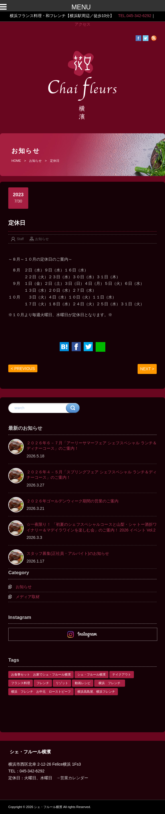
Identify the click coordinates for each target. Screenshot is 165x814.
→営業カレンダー (72, 778)
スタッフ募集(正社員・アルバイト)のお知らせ (68, 553)
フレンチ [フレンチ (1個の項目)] (43, 683)
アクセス (82, 24)
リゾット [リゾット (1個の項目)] (62, 683)
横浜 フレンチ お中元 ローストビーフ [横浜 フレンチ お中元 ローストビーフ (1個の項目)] (41, 691)
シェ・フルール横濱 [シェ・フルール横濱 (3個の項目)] (91, 674)
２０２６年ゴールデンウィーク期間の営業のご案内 (72, 501)
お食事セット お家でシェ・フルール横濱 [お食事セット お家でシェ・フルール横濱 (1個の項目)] (41, 674)
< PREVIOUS (23, 368)
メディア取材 (28, 596)
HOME (16, 160)
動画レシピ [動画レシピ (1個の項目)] (82, 683)
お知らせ (35, 160)
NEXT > (147, 369)
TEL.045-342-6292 (134, 15)
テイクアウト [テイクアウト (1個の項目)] (121, 674)
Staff (20, 239)
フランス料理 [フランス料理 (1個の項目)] (20, 683)
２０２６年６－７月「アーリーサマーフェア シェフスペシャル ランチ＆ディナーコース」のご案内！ (92, 446)
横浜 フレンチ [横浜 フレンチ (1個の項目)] (111, 683)
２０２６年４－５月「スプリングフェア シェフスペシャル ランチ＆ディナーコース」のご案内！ (92, 475)
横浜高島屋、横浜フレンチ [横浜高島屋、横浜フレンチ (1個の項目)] (96, 691)
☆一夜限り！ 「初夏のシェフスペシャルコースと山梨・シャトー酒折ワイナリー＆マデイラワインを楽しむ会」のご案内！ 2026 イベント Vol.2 (92, 527)
